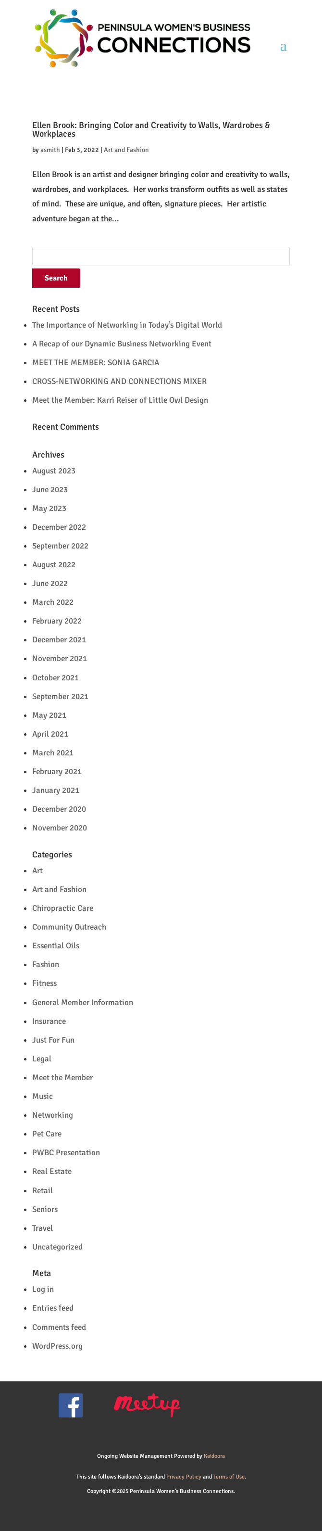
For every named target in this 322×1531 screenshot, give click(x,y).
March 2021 (53, 753)
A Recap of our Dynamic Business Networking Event (121, 344)
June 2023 (50, 490)
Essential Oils (55, 946)
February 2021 (57, 771)
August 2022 (53, 565)
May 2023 (49, 508)
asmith (50, 150)
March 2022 (53, 602)
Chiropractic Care (62, 908)
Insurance (49, 1021)
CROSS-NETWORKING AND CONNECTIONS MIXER (119, 381)
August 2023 (53, 471)
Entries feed (53, 1308)
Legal (41, 1059)
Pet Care (47, 1134)
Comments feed (59, 1327)
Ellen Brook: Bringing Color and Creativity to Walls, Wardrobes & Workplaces (151, 129)
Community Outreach (69, 927)
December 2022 (59, 527)
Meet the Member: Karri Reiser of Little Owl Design (120, 400)
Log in (43, 1289)
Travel (42, 1228)
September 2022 (60, 546)
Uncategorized (57, 1247)
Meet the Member (62, 1077)
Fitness (44, 983)
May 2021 (49, 715)
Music (42, 1096)
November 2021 (59, 658)
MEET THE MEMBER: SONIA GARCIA (95, 362)
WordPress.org (57, 1346)
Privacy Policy (183, 1476)
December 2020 (59, 809)
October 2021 (55, 678)
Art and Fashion (126, 150)
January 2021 (55, 790)
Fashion (45, 964)
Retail (42, 1191)
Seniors (45, 1209)
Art (37, 871)
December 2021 (59, 640)
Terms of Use (229, 1476)
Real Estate (52, 1171)
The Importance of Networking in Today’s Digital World (127, 325)
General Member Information (82, 1002)
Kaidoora (214, 1456)
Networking (52, 1115)
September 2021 (60, 696)
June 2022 (50, 583)
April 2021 (50, 734)
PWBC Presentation (66, 1153)
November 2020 (59, 828)
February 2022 (57, 621)
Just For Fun (53, 1040)
